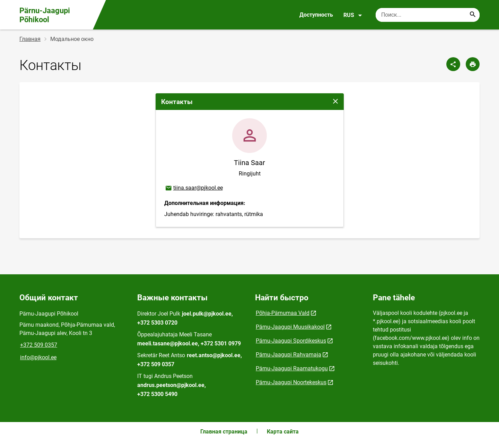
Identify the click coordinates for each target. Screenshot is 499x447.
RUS (352, 15)
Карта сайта (283, 431)
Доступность (316, 14)
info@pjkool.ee (38, 357)
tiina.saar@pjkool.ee (194, 188)
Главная (30, 39)
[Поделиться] (453, 64)
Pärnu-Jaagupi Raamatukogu (292, 368)
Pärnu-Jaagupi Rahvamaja (288, 354)
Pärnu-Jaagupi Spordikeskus (291, 340)
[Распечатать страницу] (473, 64)
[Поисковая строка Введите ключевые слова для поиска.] (428, 15)
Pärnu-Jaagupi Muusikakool (290, 327)
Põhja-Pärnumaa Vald (282, 313)
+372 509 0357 (38, 345)
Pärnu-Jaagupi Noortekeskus (291, 382)
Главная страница (223, 431)
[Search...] (473, 15)
